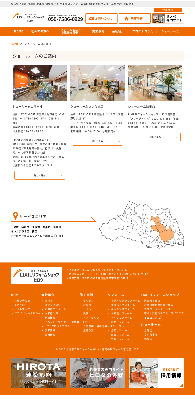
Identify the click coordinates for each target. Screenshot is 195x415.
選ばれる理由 (152, 300)
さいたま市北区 (20, 231)
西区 (34, 231)
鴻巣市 (47, 227)
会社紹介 (118, 31)
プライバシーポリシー (27, 313)
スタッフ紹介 (53, 305)
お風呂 (87, 305)
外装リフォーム (120, 339)
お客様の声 (51, 313)
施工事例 (98, 31)
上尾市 (15, 227)
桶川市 (25, 227)
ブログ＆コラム (142, 31)
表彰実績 (50, 330)
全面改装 (88, 330)
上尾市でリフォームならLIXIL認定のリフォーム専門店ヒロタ (102, 349)
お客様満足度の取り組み (158, 305)
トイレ (87, 309)
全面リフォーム (120, 330)
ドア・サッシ (91, 318)
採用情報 (167, 10)
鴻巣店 (148, 339)
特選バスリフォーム (123, 305)
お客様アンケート (55, 309)
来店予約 (19, 305)
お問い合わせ (22, 300)
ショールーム (170, 31)
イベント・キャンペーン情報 (62, 322)
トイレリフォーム (121, 318)
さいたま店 (151, 334)
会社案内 (50, 300)
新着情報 (50, 318)
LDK (86, 322)
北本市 (36, 227)
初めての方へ (40, 31)
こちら (56, 165)
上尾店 (148, 330)
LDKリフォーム (120, 326)
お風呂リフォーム (121, 313)
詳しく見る (40, 175)
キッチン (88, 300)
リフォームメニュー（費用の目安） (70, 31)
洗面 (86, 313)
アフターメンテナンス (157, 309)
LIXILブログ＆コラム (57, 326)
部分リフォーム (120, 335)
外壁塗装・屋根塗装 (95, 326)
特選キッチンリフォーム (125, 300)
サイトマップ (22, 309)
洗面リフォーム (120, 322)
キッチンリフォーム (123, 309)
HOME (18, 31)
